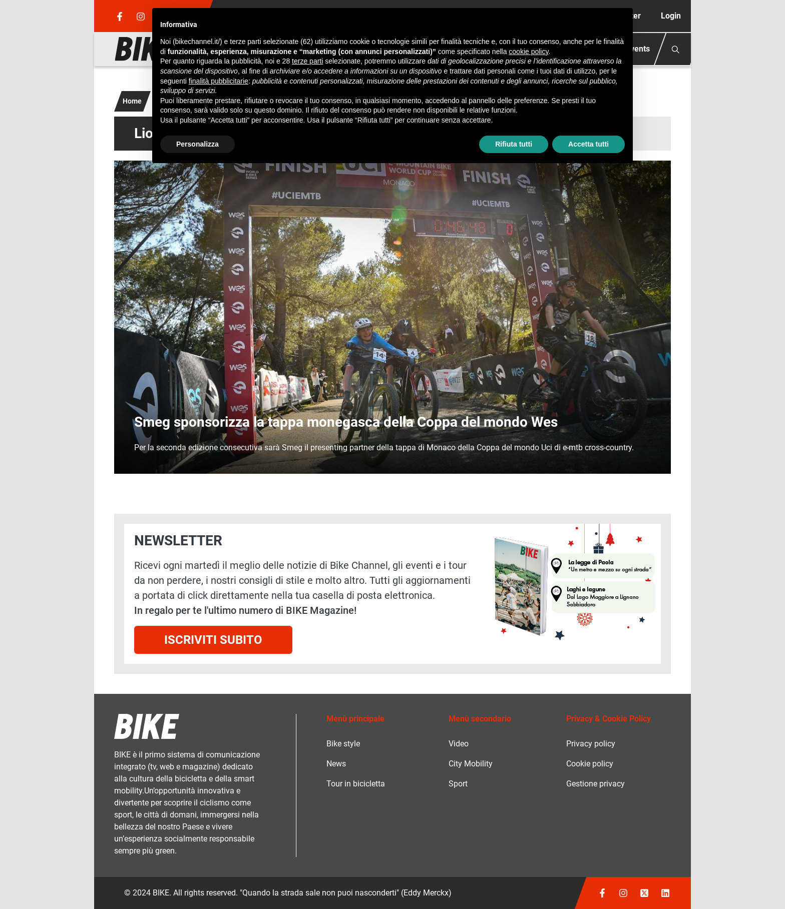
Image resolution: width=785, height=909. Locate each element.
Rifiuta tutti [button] (513, 144)
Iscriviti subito (213, 640)
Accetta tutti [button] (588, 144)
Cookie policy (589, 763)
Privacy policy (590, 743)
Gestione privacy (595, 783)
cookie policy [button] (528, 52)
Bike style (343, 743)
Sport (458, 783)
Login (671, 16)
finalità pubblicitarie (218, 81)
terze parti (307, 61)
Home (132, 101)
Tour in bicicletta (355, 783)
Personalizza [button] (197, 144)
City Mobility (471, 763)
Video (459, 743)
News (336, 763)
